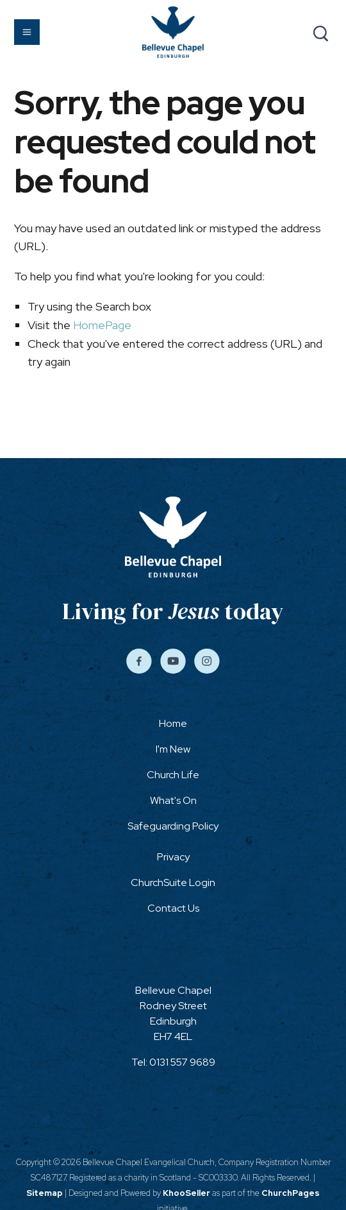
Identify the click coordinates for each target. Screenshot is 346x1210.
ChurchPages (290, 1193)
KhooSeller (186, 1193)
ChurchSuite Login (173, 882)
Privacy (173, 857)
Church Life (173, 774)
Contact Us (173, 908)
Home (173, 723)
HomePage (102, 325)
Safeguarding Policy (173, 826)
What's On (173, 800)
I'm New (173, 749)
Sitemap (44, 1193)
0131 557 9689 (182, 1062)
